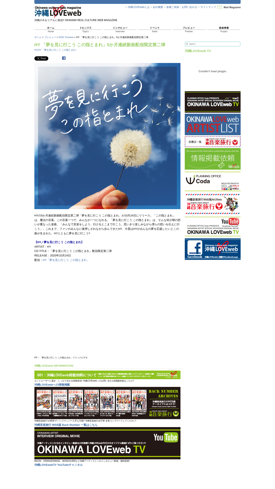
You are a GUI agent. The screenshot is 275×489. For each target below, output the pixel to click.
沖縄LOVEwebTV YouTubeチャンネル (58, 464)
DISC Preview (66, 37)
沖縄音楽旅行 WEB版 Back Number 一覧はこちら (66, 424)
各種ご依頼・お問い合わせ (181, 7)
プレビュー (50, 37)
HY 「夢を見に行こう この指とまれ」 (58, 50)
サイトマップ (208, 7)
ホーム (37, 37)
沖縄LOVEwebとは (139, 7)
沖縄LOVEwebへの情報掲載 (52, 384)
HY (35, 50)
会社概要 (158, 7)
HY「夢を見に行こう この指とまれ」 (66, 260)
